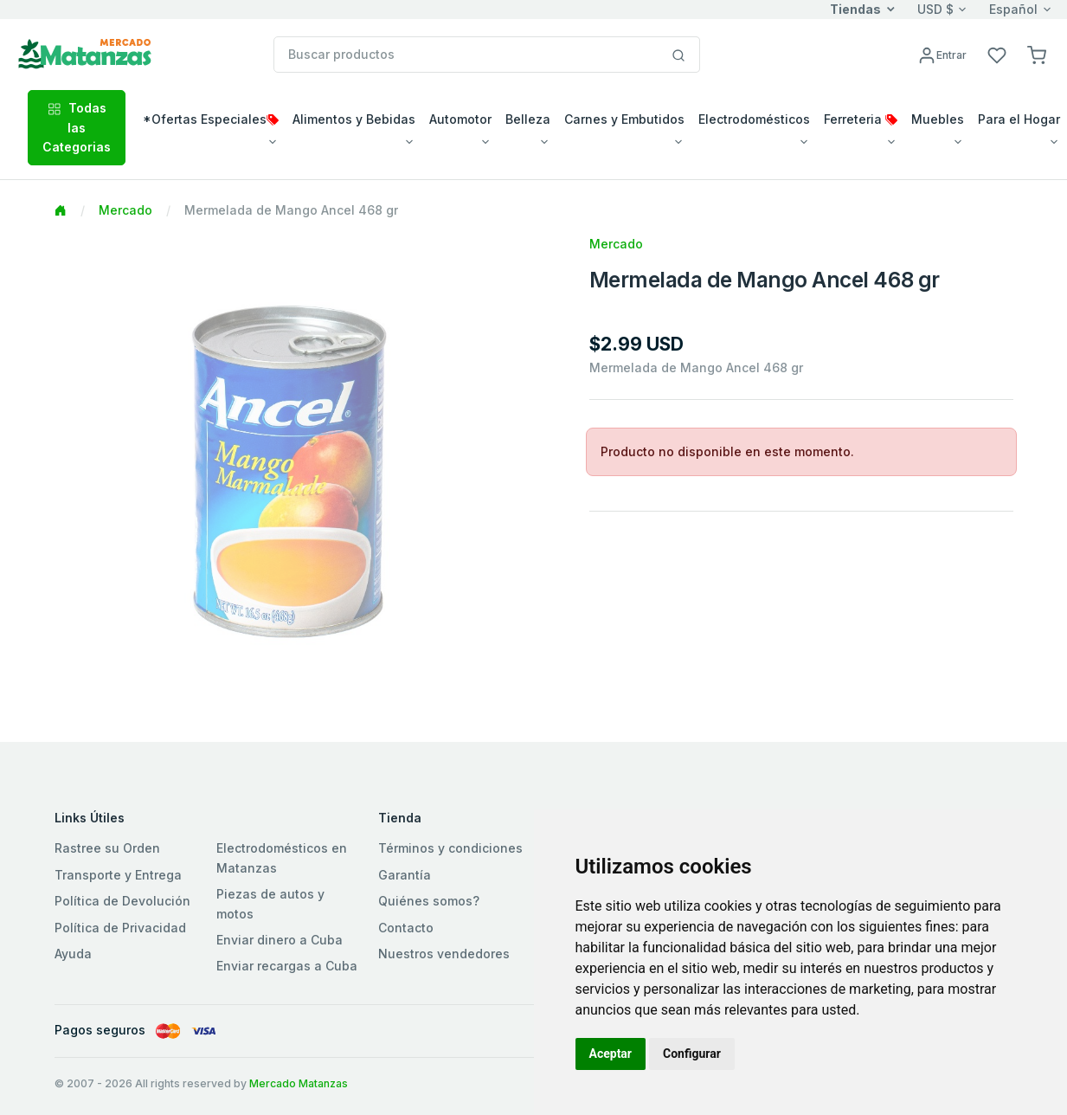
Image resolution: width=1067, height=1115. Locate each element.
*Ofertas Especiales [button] (211, 119)
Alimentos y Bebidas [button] (353, 119)
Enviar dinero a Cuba (279, 939)
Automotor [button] (460, 119)
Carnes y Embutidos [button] (624, 119)
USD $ (935, 9)
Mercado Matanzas (298, 1083)
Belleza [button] (527, 119)
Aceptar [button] (611, 1053)
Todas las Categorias (76, 127)
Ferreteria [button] (860, 119)
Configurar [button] (692, 1053)
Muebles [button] (937, 119)
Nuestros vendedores (444, 953)
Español (1013, 9)
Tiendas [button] (855, 9)
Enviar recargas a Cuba (286, 965)
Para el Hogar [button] (1019, 119)
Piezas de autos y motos (270, 903)
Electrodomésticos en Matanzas (281, 857)
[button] (1036, 54)
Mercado (125, 210)
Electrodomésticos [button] (754, 119)
